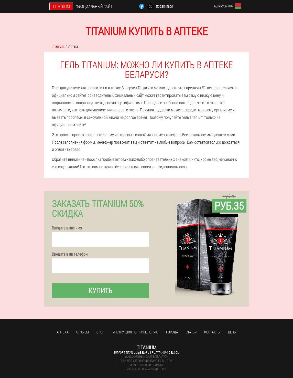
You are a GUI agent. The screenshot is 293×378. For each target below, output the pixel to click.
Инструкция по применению (135, 332)
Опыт (100, 332)
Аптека (63, 332)
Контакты (212, 332)
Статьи (191, 332)
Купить (100, 290)
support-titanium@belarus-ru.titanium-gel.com (146, 352)
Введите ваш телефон (70, 254)
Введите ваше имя (67, 228)
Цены (232, 332)
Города (172, 332)
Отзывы (82, 332)
